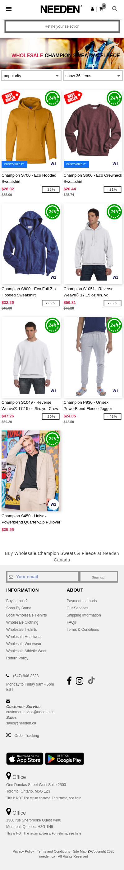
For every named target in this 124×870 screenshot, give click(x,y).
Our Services (77, 608)
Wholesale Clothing (22, 622)
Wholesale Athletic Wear (26, 651)
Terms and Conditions (53, 851)
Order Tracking (26, 735)
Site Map (79, 851)
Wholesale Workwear (23, 644)
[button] (92, 8)
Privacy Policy (23, 851)
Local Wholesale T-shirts (26, 615)
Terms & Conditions (83, 629)
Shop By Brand (18, 608)
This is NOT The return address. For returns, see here (43, 798)
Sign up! (99, 577)
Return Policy (17, 658)
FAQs (71, 622)
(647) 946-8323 (26, 676)
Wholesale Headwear (24, 637)
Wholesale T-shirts (21, 629)
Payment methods (82, 601)
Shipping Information (84, 615)
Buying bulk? (17, 601)
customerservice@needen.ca (30, 712)
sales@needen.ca (21, 723)
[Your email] (42, 576)
